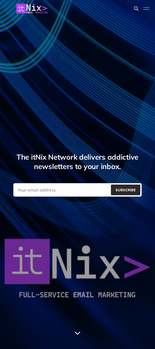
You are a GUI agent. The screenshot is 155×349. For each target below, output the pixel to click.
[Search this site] (136, 9)
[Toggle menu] (146, 9)
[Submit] (125, 190)
